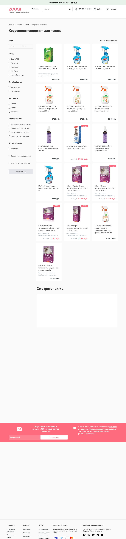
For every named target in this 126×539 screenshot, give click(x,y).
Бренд (11, 54)
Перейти (74, 2)
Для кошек (26, 529)
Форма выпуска (15, 143)
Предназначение (15, 119)
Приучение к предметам (20, 128)
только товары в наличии (21, 156)
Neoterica (14, 67)
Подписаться (54, 437)
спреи (13, 104)
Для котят (26, 533)
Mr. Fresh (14, 71)
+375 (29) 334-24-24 (84, 9)
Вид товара (13, 98)
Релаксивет (15, 87)
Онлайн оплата (44, 529)
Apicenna (14, 63)
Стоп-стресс (15, 91)
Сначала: (102, 40)
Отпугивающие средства (20, 132)
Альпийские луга (17, 75)
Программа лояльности (11, 530)
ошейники (15, 112)
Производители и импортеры (44, 534)
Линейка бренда (15, 82)
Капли (13, 108)
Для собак (26, 536)
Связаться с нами (11, 536)
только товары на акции (20, 163)
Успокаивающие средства (21, 124)
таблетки (14, 148)
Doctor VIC (15, 59)
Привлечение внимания (20, 136)
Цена (11, 40)
